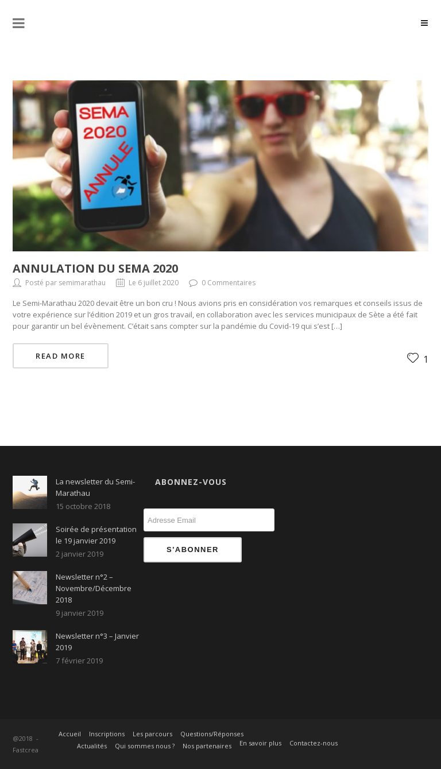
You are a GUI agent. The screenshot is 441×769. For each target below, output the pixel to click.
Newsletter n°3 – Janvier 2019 (97, 642)
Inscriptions (107, 733)
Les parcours (152, 733)
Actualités (92, 745)
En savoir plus (260, 743)
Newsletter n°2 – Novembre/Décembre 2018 (93, 588)
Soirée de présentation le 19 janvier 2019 (96, 535)
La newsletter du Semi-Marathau (95, 487)
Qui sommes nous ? (145, 745)
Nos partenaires (207, 745)
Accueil (70, 733)
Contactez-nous (313, 743)
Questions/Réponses (211, 733)
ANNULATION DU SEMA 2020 (95, 268)
